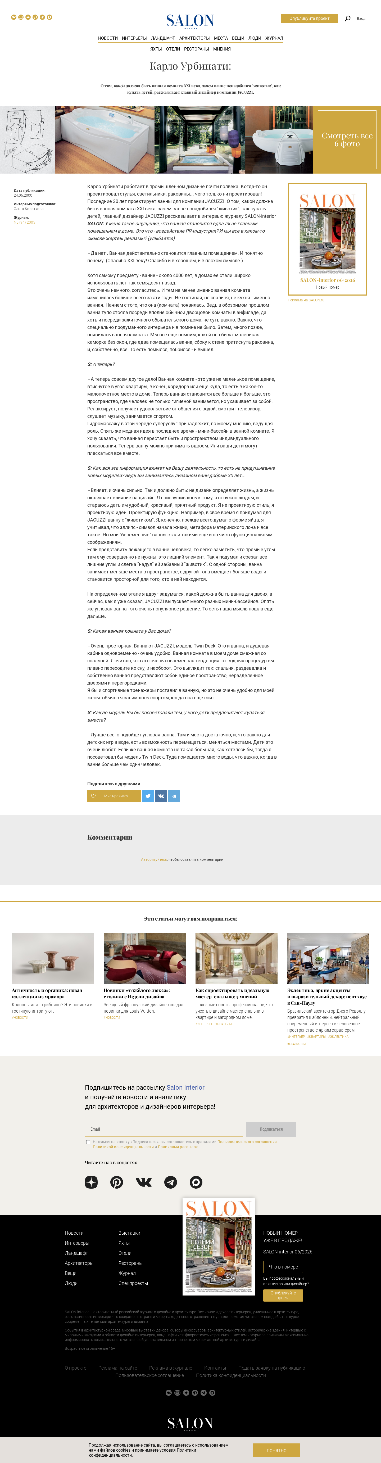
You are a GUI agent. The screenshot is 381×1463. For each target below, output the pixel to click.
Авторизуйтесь (154, 859)
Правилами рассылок (178, 1147)
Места (221, 38)
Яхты (156, 49)
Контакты (215, 1368)
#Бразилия (296, 1044)
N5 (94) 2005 (24, 222)
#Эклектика (338, 1036)
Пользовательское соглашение (149, 1375)
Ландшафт (163, 38)
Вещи (238, 38)
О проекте (75, 1368)
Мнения (222, 49)
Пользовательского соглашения (247, 1142)
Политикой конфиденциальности (123, 1147)
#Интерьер (204, 1024)
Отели (173, 49)
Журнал (274, 38)
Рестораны (196, 49)
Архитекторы (194, 38)
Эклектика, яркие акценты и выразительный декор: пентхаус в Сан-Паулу (327, 996)
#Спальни (223, 1024)
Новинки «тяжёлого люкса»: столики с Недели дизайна (137, 993)
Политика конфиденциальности (231, 1375)
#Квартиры (316, 1036)
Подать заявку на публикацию (271, 1368)
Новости (108, 38)
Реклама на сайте (117, 1368)
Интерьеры (134, 38)
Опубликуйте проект (309, 18)
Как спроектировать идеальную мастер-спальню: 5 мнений (232, 993)
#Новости (20, 1017)
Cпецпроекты (133, 1283)
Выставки (129, 1233)
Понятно (277, 1450)
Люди (254, 38)
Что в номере (283, 1267)
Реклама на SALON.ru (306, 300)
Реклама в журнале (170, 1368)
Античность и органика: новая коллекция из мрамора (47, 993)
